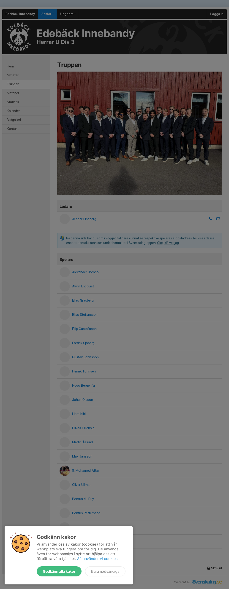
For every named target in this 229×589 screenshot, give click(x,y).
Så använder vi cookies (97, 558)
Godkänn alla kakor (59, 571)
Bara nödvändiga (105, 571)
